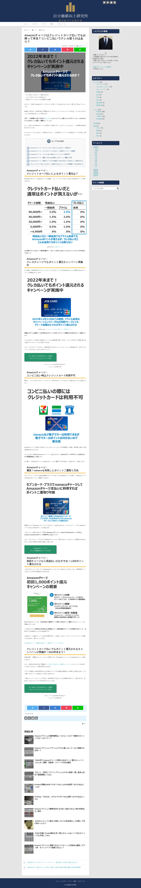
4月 (96, 162)
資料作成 (99, 105)
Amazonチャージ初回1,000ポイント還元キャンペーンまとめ (44, 643)
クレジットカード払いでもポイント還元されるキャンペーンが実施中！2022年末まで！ (57, 164)
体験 (97, 130)
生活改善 (99, 119)
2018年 (95, 173)
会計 (97, 94)
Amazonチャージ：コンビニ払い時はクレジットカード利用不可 (50, 154)
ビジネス (34, 24)
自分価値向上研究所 (71, 885)
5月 (96, 160)
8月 (96, 154)
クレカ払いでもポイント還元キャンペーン (59, 664)
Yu (84, 723)
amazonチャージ (59, 247)
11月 (96, 149)
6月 (96, 158)
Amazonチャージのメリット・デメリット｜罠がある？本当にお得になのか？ (50, 862)
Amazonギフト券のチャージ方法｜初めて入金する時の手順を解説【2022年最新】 (52, 867)
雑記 (51, 24)
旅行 (97, 133)
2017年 (95, 175)
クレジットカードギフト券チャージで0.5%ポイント (58, 329)
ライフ (44, 24)
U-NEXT (99, 116)
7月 (96, 156)
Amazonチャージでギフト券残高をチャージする (40, 549)
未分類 (95, 123)
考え (97, 100)
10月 (96, 151)
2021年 (95, 169)
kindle (98, 114)
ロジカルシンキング (102, 87)
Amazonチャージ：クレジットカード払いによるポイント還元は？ (50, 148)
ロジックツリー (101, 89)
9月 (96, 153)
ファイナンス (100, 84)
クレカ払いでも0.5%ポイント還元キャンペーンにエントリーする (40, 357)
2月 (96, 164)
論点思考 (99, 102)
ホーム (26, 24)
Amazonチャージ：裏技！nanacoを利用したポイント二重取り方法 (51, 157)
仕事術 (98, 92)
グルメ (98, 128)
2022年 (95, 147)
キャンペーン (48, 118)
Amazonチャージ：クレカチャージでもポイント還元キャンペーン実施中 (52, 151)
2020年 (95, 171)
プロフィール (61, 24)
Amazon (80, 46)
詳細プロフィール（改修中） (102, 67)
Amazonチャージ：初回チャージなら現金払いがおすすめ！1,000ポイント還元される (56, 161)
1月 (96, 166)
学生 (97, 97)
